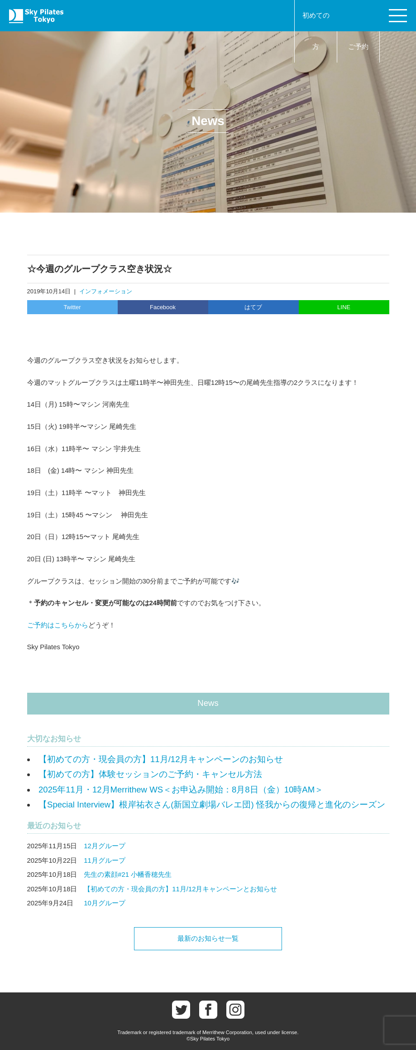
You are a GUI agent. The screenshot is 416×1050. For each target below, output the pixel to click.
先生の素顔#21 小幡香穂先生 (128, 874)
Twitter (72, 307)
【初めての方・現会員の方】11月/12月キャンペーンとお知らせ (180, 889)
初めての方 (316, 31)
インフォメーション (105, 291)
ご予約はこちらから (57, 625)
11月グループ (104, 860)
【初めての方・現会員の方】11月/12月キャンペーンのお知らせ (160, 759)
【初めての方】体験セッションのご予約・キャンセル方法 (150, 774)
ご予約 (358, 46)
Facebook (163, 307)
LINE (343, 307)
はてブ (253, 307)
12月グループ (104, 846)
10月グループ (104, 903)
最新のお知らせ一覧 (208, 938)
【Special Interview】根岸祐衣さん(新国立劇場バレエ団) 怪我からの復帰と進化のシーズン (211, 804)
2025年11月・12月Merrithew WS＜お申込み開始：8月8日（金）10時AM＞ (180, 789)
